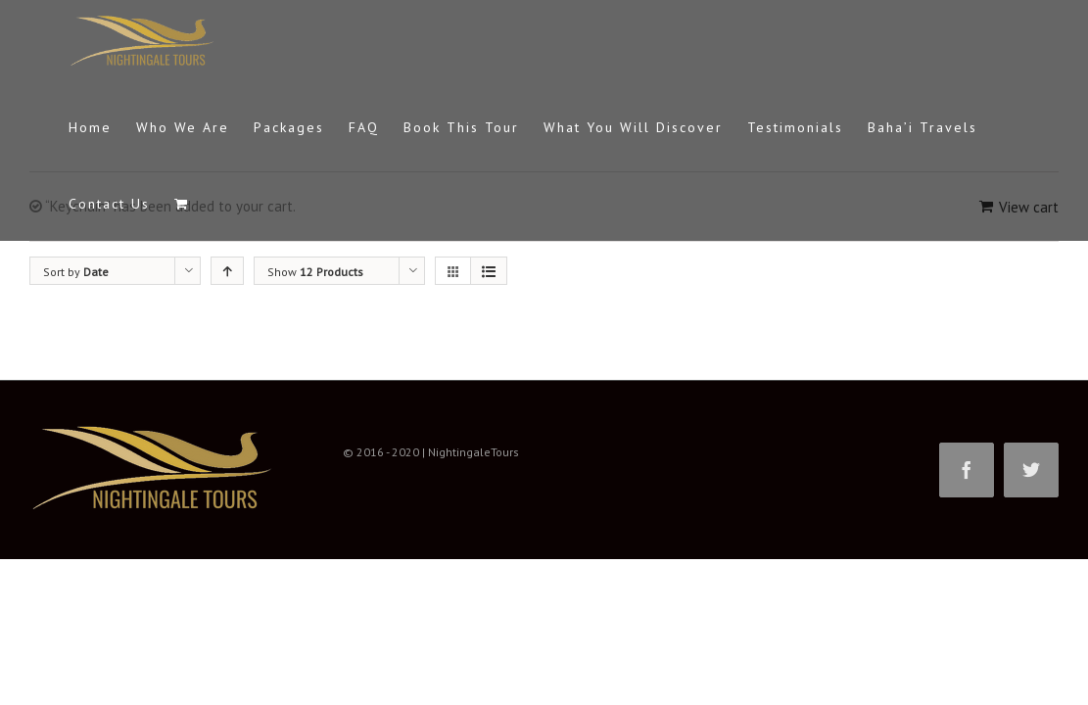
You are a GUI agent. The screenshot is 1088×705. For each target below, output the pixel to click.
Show (315, 271)
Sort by (76, 271)
